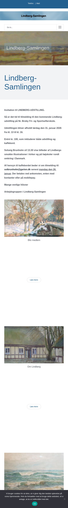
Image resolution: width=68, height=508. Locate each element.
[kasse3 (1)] (34, 454)
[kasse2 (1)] (34, 328)
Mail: (38, 3)
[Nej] (64, 499)
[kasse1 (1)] (34, 201)
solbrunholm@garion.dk (17, 169)
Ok (34, 504)
